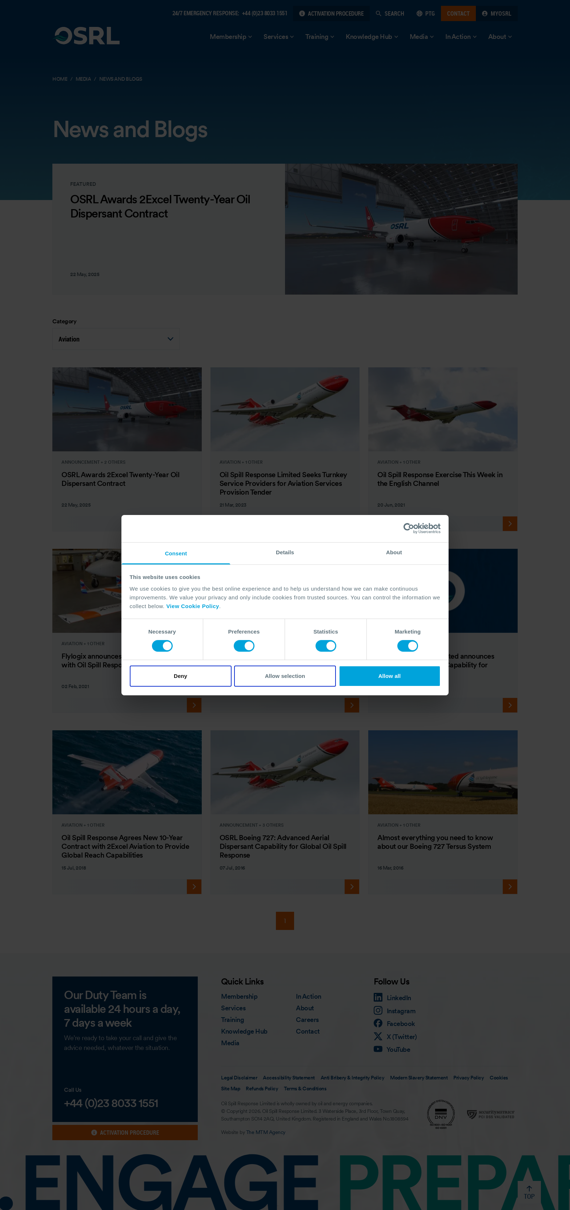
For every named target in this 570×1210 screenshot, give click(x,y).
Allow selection (285, 676)
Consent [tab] (176, 553)
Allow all (389, 676)
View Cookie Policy (192, 606)
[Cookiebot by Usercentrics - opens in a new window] (409, 528)
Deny (180, 676)
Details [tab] (285, 552)
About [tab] (394, 552)
